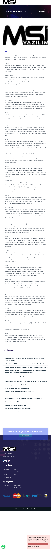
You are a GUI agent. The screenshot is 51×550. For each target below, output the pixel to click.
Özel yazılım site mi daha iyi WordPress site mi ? (17, 408)
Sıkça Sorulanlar (7, 477)
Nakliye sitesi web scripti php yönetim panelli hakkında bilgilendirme (23, 398)
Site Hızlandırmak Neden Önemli (13, 412)
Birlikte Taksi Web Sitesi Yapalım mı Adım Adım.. (17, 355)
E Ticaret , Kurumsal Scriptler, (12, 402)
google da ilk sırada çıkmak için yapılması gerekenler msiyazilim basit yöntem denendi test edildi (26, 377)
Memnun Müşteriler (6, 489)
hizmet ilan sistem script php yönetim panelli (17, 388)
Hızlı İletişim (25, 436)
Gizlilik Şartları (7, 485)
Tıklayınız (45, 541)
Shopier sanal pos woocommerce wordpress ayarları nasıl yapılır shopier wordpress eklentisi (25, 359)
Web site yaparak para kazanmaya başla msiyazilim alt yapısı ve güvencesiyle (26, 367)
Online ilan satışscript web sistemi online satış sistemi (19, 395)
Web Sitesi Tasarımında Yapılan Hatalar (15, 405)
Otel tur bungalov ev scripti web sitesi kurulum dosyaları (20, 385)
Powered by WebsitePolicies (33, 546)
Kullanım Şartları (17, 485)
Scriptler (15, 469)
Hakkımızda (6, 469)
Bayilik (15, 474)
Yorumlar (6, 472)
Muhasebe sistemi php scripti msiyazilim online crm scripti (20, 391)
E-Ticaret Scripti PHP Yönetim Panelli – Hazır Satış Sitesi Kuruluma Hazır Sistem (26, 364)
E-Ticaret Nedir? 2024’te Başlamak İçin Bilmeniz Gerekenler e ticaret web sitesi (26, 381)
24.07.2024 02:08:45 (9, 50)
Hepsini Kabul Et (38, 544)
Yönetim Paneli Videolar (17, 489)
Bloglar (5, 474)
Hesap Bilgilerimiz (18, 472)
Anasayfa (42, 11)
